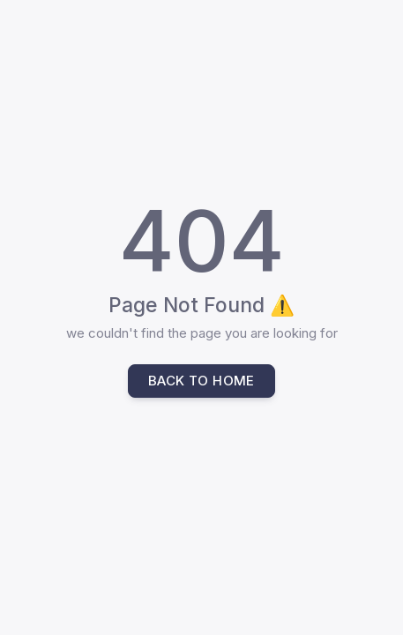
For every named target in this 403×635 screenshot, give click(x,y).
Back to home (201, 380)
